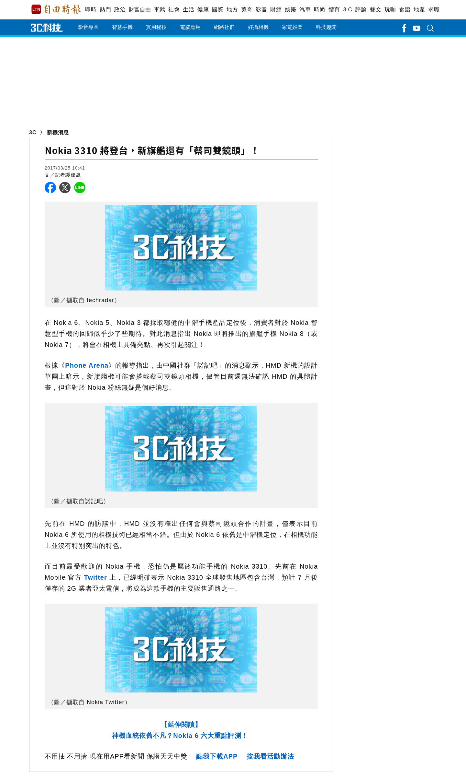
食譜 (404, 9)
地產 (419, 9)
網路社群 (224, 27)
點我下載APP (217, 756)
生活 (188, 9)
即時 (90, 9)
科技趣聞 (326, 27)
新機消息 (58, 132)
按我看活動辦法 (270, 756)
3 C (347, 9)
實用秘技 (156, 27)
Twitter (94, 577)
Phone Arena (86, 365)
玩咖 (390, 9)
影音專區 (88, 27)
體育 (334, 9)
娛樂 (290, 9)
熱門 (105, 9)
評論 (361, 9)
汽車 (305, 9)
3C (32, 132)
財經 (276, 9)
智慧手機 (122, 27)
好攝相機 (258, 27)
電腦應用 (190, 27)
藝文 (375, 9)
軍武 (159, 9)
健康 (203, 9)
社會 (174, 9)
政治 (120, 9)
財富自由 (139, 9)
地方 (232, 9)
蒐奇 (246, 9)
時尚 (319, 9)
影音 (261, 9)
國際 (217, 9)
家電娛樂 (292, 27)
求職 (433, 9)
